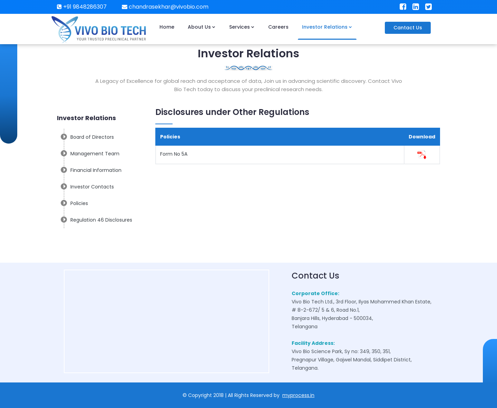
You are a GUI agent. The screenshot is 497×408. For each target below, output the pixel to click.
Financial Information (95, 170)
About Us (202, 26)
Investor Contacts (92, 186)
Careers (278, 26)
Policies (79, 203)
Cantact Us (407, 27)
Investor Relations (327, 26)
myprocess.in (298, 395)
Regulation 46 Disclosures (101, 219)
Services (242, 26)
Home (166, 26)
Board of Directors (92, 137)
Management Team (94, 153)
